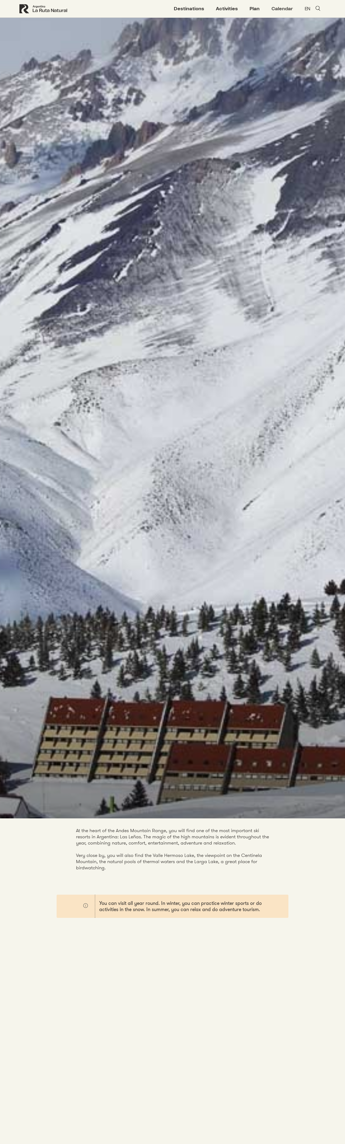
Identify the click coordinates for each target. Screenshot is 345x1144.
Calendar (282, 8)
